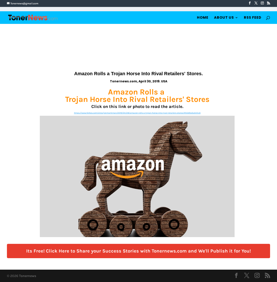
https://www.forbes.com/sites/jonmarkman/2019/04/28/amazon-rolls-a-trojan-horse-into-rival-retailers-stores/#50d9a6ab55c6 (137, 113)
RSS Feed (252, 18)
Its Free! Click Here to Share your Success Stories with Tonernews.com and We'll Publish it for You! (138, 251)
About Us (224, 18)
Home (202, 18)
